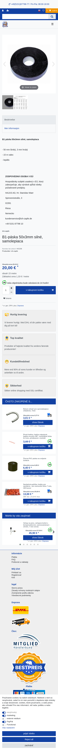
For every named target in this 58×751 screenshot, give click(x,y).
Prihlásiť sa (16, 572)
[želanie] (43, 10)
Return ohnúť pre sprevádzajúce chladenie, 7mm (36, 410)
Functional (11, 725)
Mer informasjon (11, 128)
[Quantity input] (5, 290)
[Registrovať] (3, 10)
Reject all (29, 739)
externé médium (14, 718)
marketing (11, 715)
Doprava (20, 305)
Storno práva (17, 588)
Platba (14, 557)
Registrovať (16, 575)
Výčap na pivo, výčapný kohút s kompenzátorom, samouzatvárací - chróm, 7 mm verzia (36, 525)
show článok (37, 422)
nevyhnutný (12, 712)
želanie (7, 298)
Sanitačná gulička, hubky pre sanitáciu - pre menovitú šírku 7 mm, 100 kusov (37, 486)
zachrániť (29, 745)
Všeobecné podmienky (21, 595)
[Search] (52, 16)
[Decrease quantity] (11, 292)
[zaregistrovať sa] (8, 10)
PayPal (10, 721)
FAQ (13, 559)
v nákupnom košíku (40, 290)
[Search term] (25, 16)
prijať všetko (29, 733)
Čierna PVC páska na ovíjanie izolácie (34, 459)
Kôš (13, 577)
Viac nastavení (8, 728)
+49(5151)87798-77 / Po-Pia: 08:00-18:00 (29, 4)
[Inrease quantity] (11, 288)
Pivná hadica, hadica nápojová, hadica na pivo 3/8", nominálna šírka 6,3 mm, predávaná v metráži (37, 436)
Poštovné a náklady (20, 562)
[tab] (29, 119)
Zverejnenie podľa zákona (23, 593)
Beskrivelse (9, 119)
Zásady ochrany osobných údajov (26, 590)
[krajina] (39, 10)
